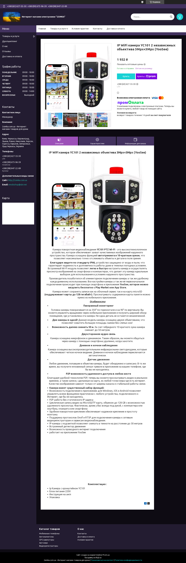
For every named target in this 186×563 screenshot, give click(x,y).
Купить (126, 76)
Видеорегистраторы (48, 546)
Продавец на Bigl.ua (93, 557)
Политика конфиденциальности (128, 560)
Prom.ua (106, 555)
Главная (42, 28)
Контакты (97, 28)
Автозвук (43, 543)
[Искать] (171, 17)
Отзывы (6, 51)
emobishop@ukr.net (18, 184)
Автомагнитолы (46, 537)
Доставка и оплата (116, 28)
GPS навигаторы (46, 540)
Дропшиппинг (9, 41)
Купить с (146, 76)
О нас (5, 46)
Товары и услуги (58, 28)
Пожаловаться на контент (102, 560)
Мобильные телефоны (49, 533)
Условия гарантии (80, 28)
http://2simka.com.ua (17, 180)
